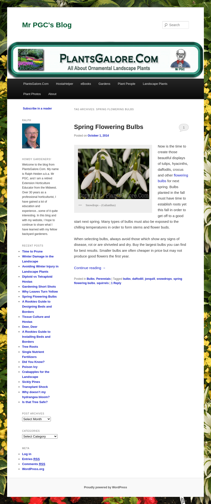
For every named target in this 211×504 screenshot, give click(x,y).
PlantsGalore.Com (35, 84)
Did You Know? (33, 362)
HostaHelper (64, 84)
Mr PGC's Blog (47, 25)
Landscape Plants (155, 84)
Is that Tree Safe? (35, 402)
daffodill (138, 279)
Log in (26, 454)
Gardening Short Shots (39, 286)
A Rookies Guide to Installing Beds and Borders (36, 336)
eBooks (86, 84)
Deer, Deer (29, 326)
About (52, 94)
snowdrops (164, 279)
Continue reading (90, 268)
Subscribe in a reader (37, 108)
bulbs (127, 279)
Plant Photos (32, 94)
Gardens (104, 84)
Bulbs (91, 279)
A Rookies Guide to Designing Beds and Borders (37, 306)
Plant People (126, 84)
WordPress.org (33, 469)
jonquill (150, 279)
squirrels (103, 283)
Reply (116, 283)
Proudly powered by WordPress (105, 487)
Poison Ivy (30, 367)
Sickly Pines (31, 382)
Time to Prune (32, 251)
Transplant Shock (35, 387)
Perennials (103, 279)
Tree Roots (30, 346)
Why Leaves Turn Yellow (40, 291)
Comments (33, 464)
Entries (31, 459)
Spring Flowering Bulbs (109, 126)
